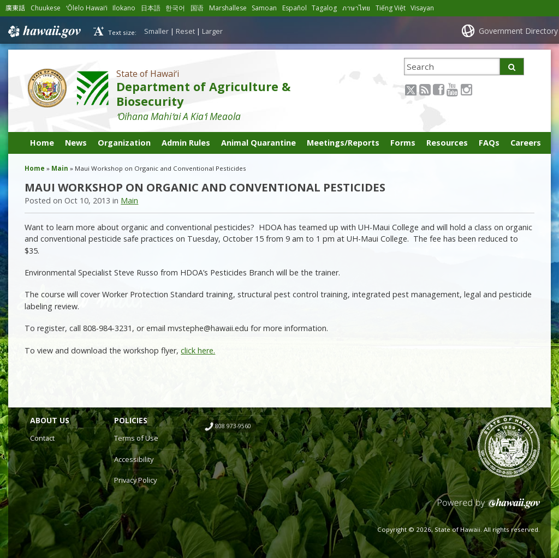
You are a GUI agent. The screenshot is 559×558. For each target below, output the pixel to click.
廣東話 (15, 8)
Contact (42, 438)
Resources (447, 142)
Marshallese (230, 8)
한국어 (177, 8)
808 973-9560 (233, 426)
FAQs (489, 142)
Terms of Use (136, 438)
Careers (525, 142)
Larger (212, 31)
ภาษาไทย (360, 8)
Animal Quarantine (258, 142)
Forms (402, 142)
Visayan (426, 8)
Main (59, 168)
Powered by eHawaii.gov (489, 508)
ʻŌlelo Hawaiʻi (88, 8)
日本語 (153, 8)
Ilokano (126, 8)
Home (42, 142)
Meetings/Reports (343, 142)
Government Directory (518, 31)
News (76, 142)
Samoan (268, 8)
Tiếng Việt (395, 8)
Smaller (156, 31)
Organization (124, 142)
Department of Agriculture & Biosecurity (203, 94)
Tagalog (328, 8)
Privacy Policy (135, 480)
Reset (185, 31)
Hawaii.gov (43, 31)
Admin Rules (186, 142)
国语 (199, 8)
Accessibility (133, 459)
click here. (198, 350)
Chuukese (46, 8)
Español (298, 8)
